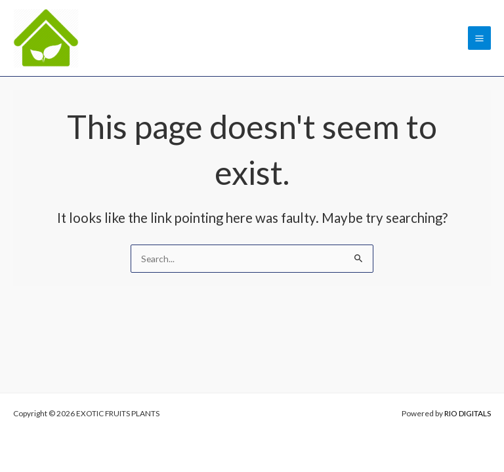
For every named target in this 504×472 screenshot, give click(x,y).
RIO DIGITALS (467, 413)
